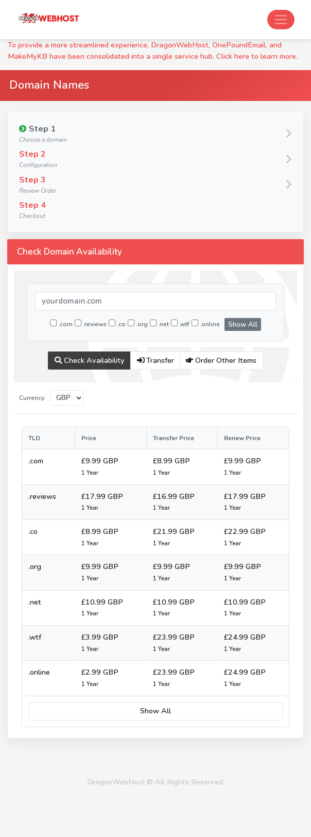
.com (61, 324)
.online (206, 324)
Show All (242, 324)
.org (138, 324)
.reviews (91, 324)
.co (117, 324)
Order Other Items (221, 360)
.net (159, 324)
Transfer (155, 360)
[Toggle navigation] (281, 19)
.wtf (180, 324)
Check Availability (90, 360)
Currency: (32, 398)
